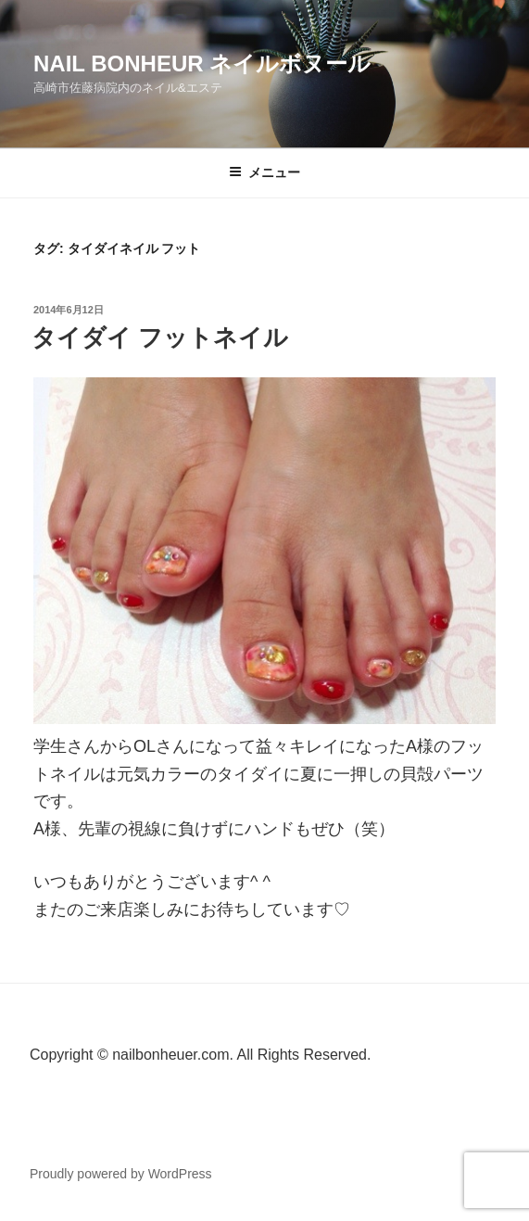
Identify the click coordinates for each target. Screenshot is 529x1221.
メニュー (264, 172)
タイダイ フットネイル (159, 337)
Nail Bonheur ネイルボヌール (202, 63)
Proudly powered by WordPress (121, 1173)
